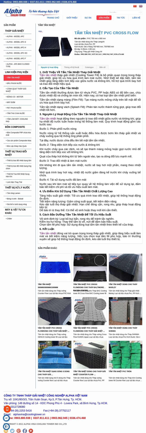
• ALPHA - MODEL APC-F (16, 59)
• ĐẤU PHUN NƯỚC (14, 83)
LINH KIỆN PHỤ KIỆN (16, 72)
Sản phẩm (104, 18)
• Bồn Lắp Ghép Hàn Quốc (16, 146)
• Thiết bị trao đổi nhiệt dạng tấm (18, 161)
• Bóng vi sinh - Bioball (14, 199)
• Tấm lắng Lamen (13, 193)
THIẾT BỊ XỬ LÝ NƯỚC (17, 187)
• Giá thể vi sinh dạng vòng (16, 204)
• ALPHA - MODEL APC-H (16, 48)
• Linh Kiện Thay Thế (14, 182)
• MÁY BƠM (10, 102)
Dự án (88, 18)
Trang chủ (53, 18)
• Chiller (9, 219)
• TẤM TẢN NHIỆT (13, 78)
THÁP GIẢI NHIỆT (14, 31)
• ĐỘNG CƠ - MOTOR (14, 97)
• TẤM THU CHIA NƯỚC (15, 113)
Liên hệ (136, 18)
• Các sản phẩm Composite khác (18, 141)
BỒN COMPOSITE (15, 127)
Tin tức (121, 18)
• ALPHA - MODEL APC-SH (16, 53)
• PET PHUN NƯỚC (13, 108)
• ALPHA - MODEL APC (15, 36)
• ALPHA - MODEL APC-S (16, 42)
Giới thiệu (72, 18)
